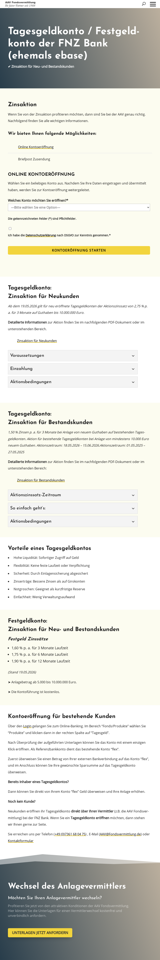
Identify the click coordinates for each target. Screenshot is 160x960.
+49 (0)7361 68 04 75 (70, 834)
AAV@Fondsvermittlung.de (120, 834)
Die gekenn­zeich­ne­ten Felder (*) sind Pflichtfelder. (42, 219)
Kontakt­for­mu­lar (21, 841)
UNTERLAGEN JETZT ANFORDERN (40, 932)
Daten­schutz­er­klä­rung (41, 235)
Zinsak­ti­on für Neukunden (37, 341)
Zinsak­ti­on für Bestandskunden (41, 480)
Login (27, 726)
